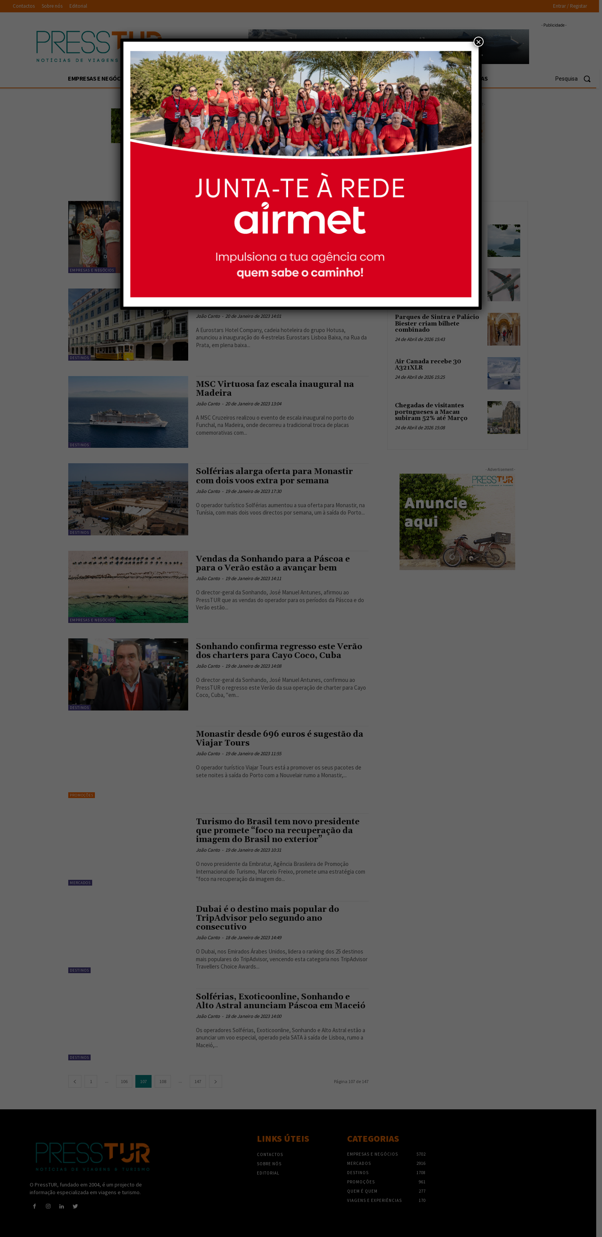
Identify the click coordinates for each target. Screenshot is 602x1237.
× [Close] (478, 42)
